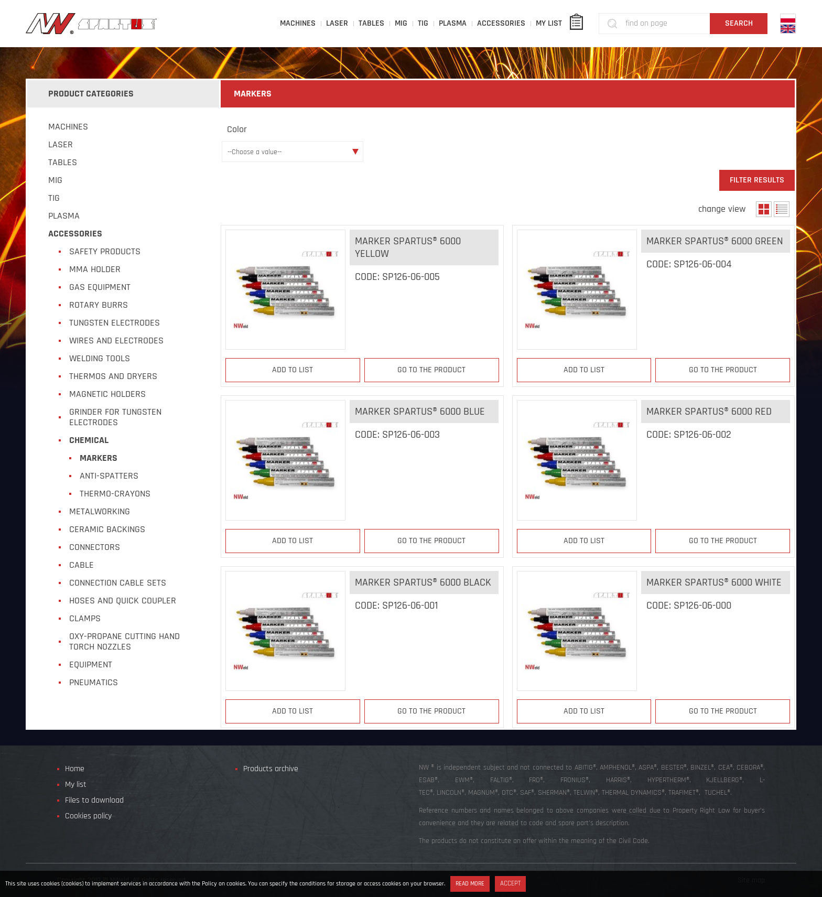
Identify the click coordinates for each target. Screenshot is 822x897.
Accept (510, 883)
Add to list (292, 369)
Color (237, 129)
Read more (470, 884)
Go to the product (431, 369)
